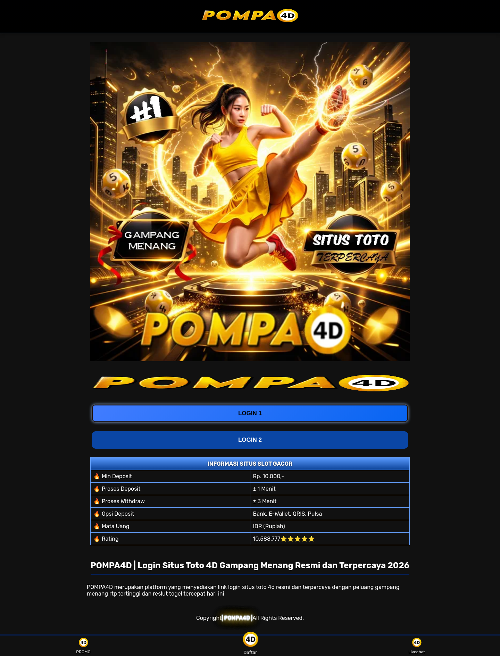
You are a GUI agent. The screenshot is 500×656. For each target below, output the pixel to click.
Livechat (416, 645)
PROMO (83, 645)
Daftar (249, 646)
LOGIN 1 (250, 412)
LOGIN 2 (250, 440)
